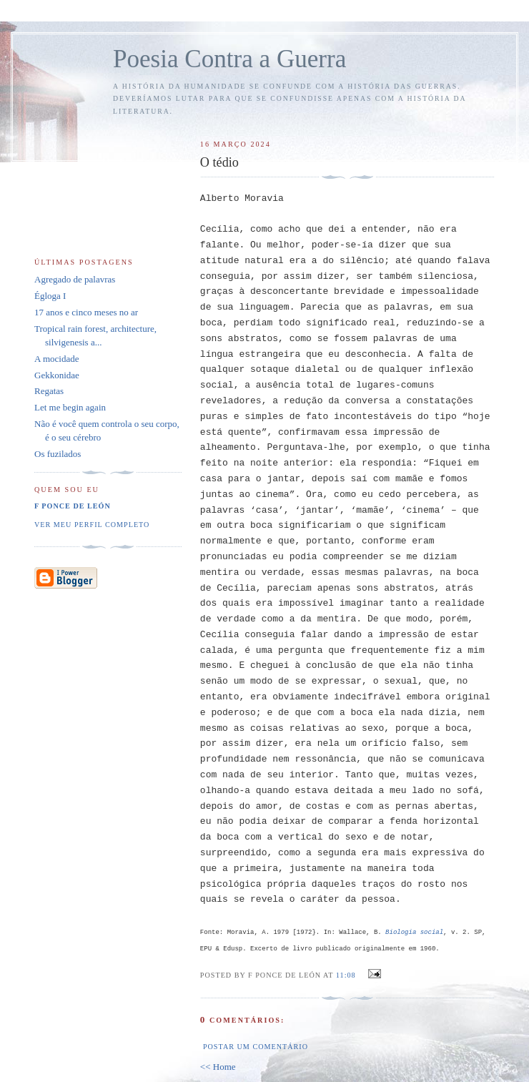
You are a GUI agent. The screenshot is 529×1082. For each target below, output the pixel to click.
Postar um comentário (255, 1047)
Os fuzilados (57, 453)
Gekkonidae (56, 375)
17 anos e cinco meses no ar (86, 312)
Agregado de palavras (74, 279)
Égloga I (50, 295)
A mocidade (56, 358)
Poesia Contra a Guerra (229, 59)
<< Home (218, 1066)
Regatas (49, 390)
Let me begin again (70, 407)
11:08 (346, 975)
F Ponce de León (72, 506)
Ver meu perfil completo (91, 524)
